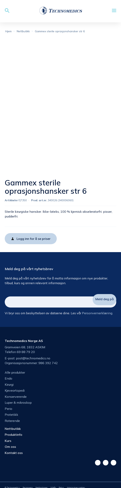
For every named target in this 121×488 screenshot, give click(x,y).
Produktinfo (13, 435)
